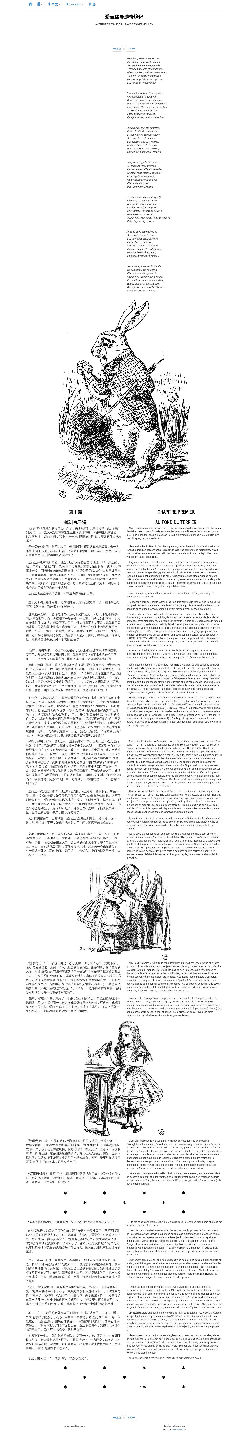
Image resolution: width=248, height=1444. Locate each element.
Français (74, 4)
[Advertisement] (124, 34)
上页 (117, 48)
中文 (54, 4)
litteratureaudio (179, 1429)
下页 (131, 48)
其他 (92, 4)
